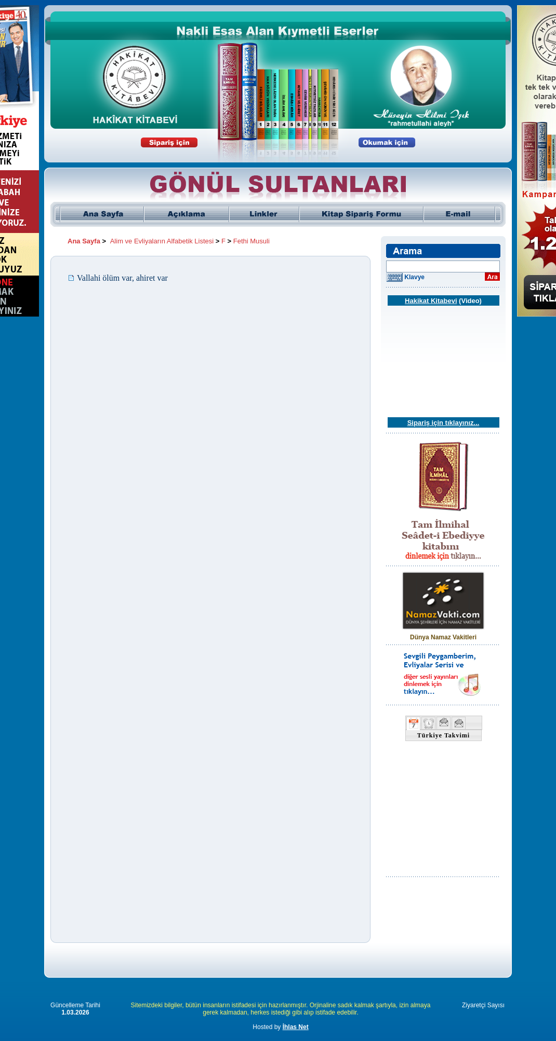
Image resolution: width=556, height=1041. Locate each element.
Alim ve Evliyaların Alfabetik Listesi (162, 241)
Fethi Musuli (251, 241)
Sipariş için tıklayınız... (443, 423)
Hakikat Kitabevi (431, 301)
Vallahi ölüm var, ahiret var (122, 277)
